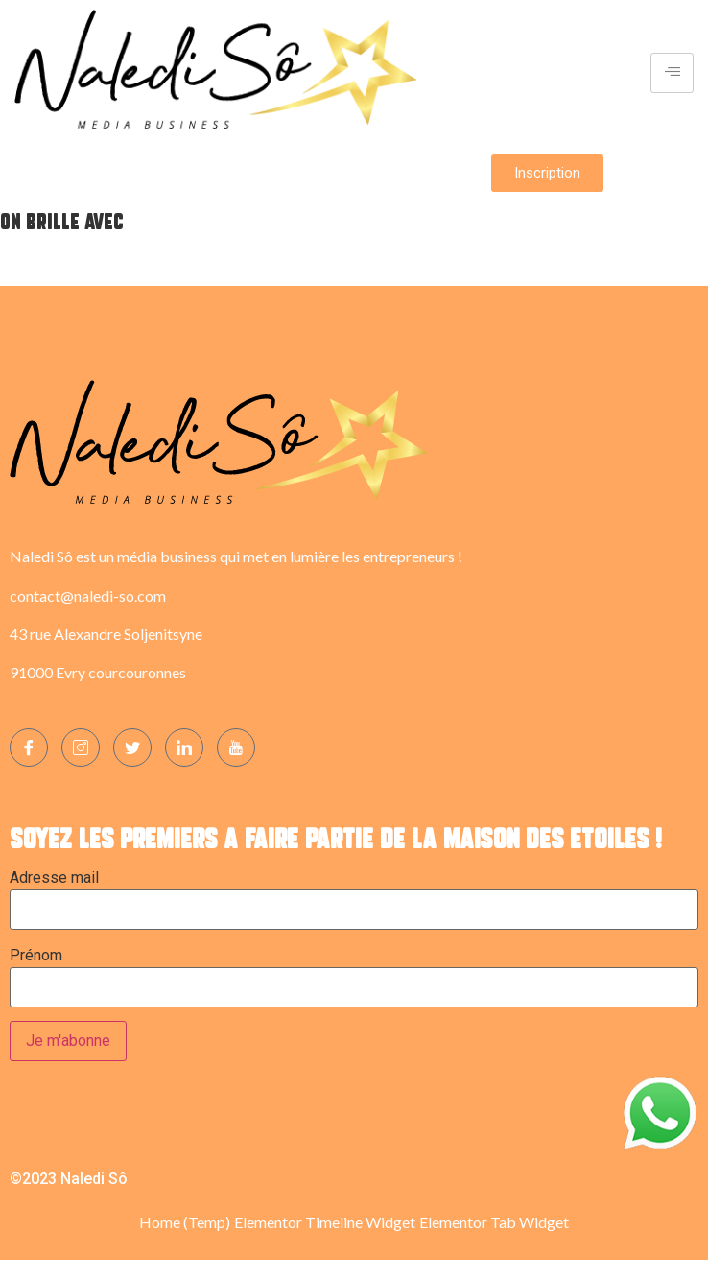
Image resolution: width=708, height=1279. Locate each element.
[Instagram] (80, 747)
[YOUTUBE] (236, 747)
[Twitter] (132, 747)
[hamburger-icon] (672, 73)
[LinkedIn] (184, 747)
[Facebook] (29, 747)
